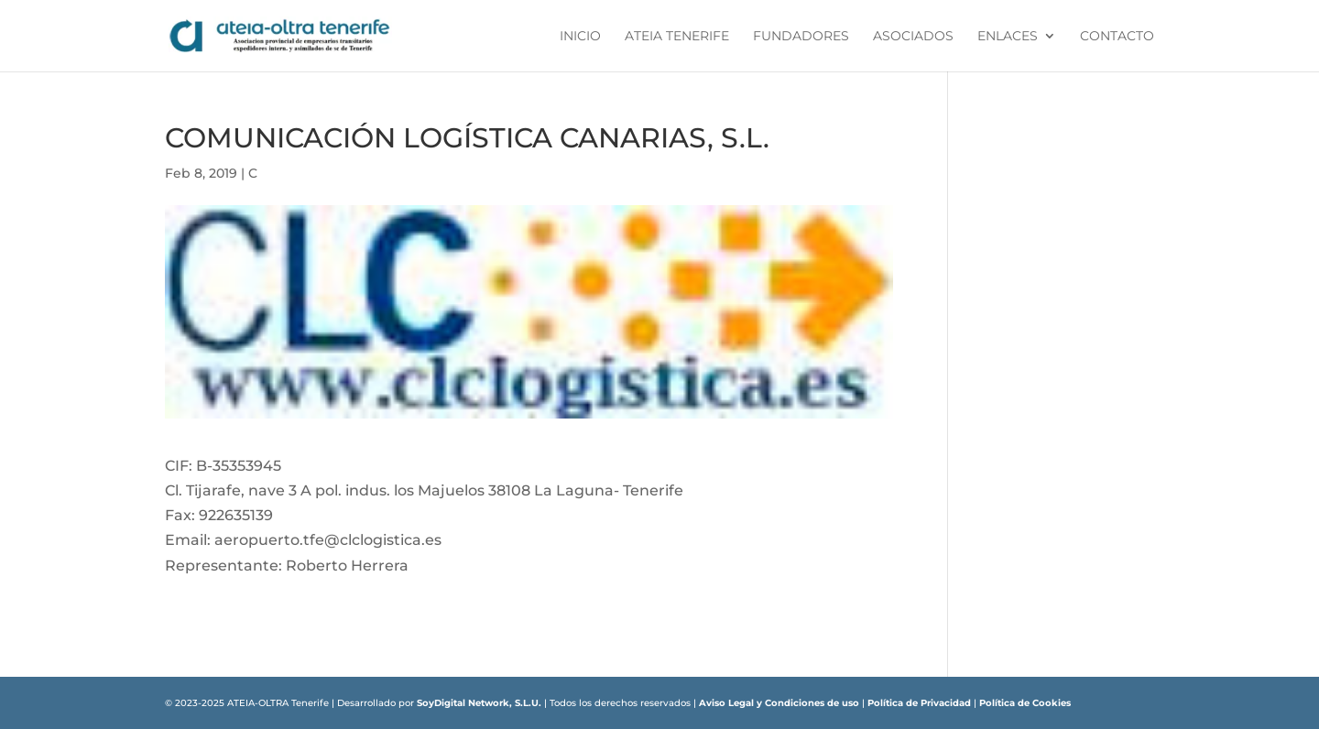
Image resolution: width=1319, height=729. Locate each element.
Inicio (580, 36)
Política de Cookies (1025, 703)
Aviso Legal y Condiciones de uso (779, 703)
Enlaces (1007, 36)
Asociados (913, 36)
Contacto (1117, 36)
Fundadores (801, 36)
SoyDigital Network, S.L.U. (479, 703)
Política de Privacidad (919, 703)
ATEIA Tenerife (677, 36)
